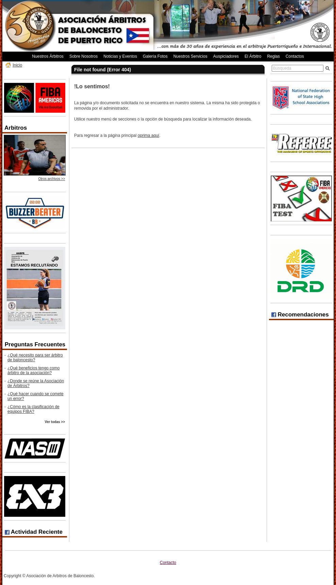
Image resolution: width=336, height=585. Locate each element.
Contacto (168, 562)
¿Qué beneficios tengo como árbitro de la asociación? (33, 370)
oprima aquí (148, 135)
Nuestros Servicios (190, 56)
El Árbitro (253, 56)
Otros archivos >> (51, 179)
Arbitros (15, 128)
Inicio (17, 65)
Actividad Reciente (34, 532)
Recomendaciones (300, 314)
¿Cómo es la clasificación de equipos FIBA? (33, 409)
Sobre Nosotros (83, 56)
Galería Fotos (155, 56)
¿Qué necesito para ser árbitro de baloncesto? (35, 357)
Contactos (295, 56)
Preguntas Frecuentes (35, 344)
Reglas (273, 56)
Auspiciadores (226, 56)
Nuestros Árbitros (48, 56)
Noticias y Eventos (120, 56)
